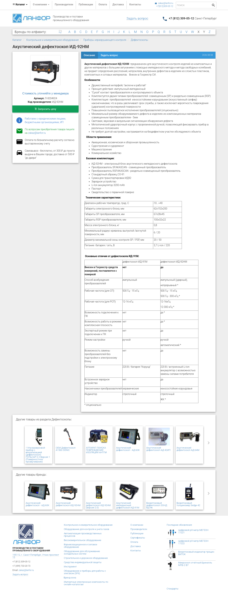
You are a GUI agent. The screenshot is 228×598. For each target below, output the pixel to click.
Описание (89, 55)
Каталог (17, 39)
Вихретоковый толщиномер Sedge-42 (188, 504)
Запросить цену (45, 109)
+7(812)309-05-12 (164, 6)
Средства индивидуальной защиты (83, 562)
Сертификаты (137, 537)
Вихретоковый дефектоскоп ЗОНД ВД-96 (156, 505)
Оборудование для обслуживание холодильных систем (82, 552)
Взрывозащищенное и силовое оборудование (80, 545)
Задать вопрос (137, 18)
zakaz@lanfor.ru (164, 3)
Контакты (135, 4)
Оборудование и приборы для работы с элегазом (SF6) (85, 572)
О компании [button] (41, 4)
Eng (60, 31)
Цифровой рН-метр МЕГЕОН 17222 (193, 542)
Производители (64, 4)
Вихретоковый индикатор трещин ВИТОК (196, 553)
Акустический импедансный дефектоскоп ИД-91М (127, 505)
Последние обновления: (179, 525)
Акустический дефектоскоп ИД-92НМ (68, 504)
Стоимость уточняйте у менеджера (45, 93)
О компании (136, 525)
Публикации (86, 4)
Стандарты (172, 588)
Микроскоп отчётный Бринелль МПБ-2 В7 (195, 563)
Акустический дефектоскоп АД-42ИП (158, 448)
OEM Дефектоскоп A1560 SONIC (66, 448)
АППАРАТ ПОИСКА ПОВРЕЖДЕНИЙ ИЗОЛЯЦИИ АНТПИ (96, 450)
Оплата (103, 4)
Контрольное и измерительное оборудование (52, 39)
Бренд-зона (70, 577)
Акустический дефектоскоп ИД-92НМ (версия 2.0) (98, 505)
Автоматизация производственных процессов (83, 534)
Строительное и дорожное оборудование (86, 558)
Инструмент (70, 566)
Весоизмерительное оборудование (82, 540)
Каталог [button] (19, 4)
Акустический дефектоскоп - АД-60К (128, 448)
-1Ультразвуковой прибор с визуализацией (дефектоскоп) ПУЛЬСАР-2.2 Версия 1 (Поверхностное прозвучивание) (38, 454)
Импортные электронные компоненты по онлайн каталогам (86, 583)
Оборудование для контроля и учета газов (86, 529)
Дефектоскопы (139, 39)
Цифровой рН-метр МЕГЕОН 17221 (193, 531)
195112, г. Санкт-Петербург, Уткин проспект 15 (35, 556)
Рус (60, 32)
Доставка (118, 4)
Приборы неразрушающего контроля (104, 39)
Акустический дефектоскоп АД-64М (188, 448)
